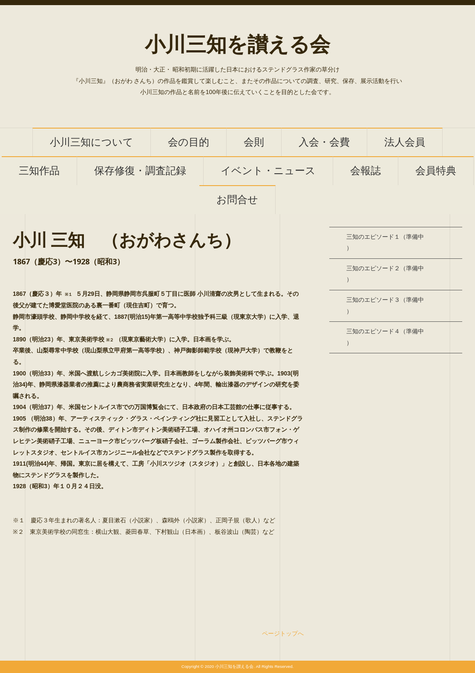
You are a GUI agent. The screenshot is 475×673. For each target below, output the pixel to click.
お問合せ (237, 200)
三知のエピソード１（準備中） (385, 242)
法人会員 (404, 142)
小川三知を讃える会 (237, 45)
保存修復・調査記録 (140, 171)
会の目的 (188, 142)
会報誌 (365, 171)
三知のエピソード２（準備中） (385, 274)
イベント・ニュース (268, 171)
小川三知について (91, 142)
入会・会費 (324, 142)
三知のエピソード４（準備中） (385, 337)
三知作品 (39, 171)
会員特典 (435, 171)
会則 (254, 142)
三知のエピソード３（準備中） (385, 305)
